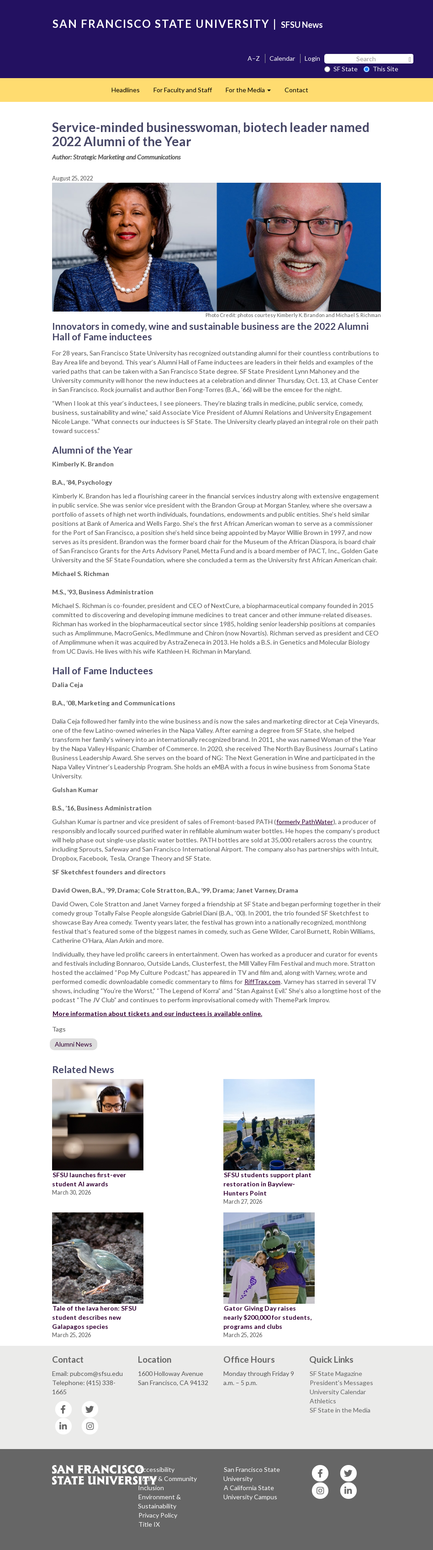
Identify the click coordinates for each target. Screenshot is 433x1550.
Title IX (149, 1524)
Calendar (282, 58)
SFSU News (302, 25)
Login (312, 58)
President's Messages (341, 1382)
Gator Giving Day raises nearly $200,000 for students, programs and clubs (267, 1317)
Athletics (323, 1401)
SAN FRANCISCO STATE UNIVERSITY (161, 23)
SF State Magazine (336, 1373)
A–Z (254, 58)
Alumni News (73, 1044)
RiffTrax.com (262, 981)
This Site (381, 69)
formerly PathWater (304, 821)
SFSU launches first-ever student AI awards (89, 1179)
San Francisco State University (251, 1473)
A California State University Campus (250, 1492)
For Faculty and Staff (182, 90)
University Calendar (338, 1392)
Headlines (125, 90)
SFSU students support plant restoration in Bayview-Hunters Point (267, 1184)
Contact (296, 90)
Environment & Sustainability (159, 1501)
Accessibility (156, 1469)
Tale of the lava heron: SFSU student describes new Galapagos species (94, 1317)
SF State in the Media (340, 1410)
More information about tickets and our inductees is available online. (157, 1013)
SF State (341, 69)
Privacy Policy (157, 1515)
